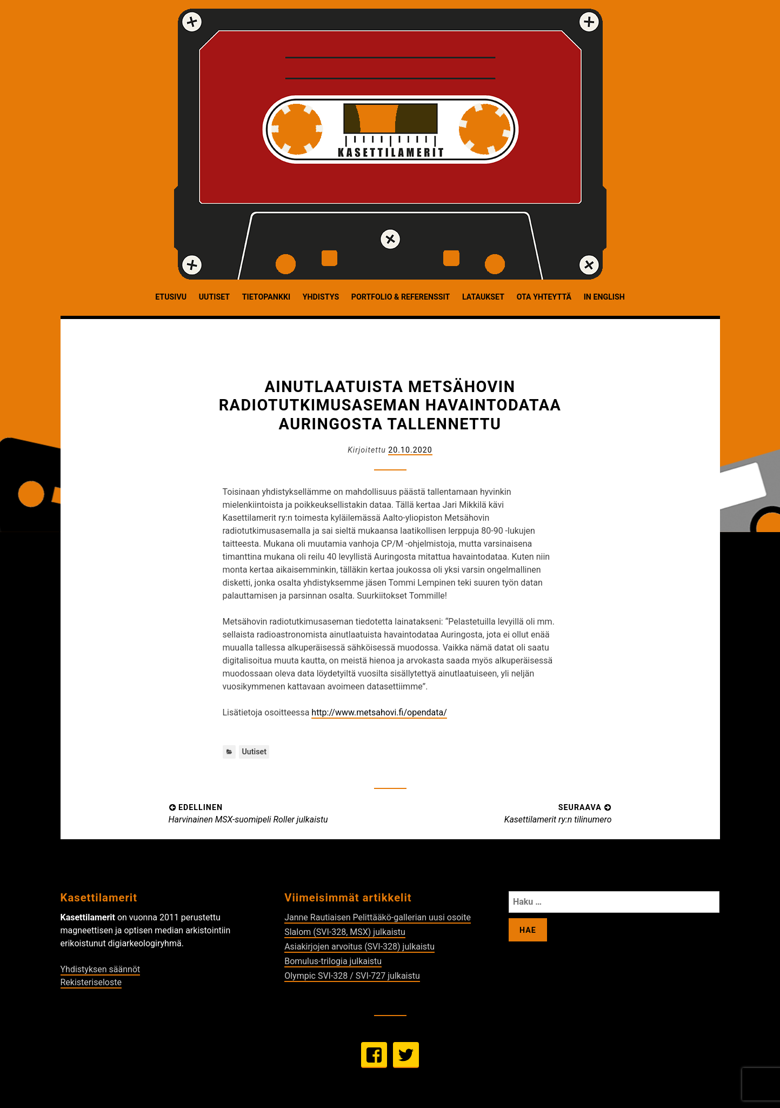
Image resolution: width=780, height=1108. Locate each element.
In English (604, 297)
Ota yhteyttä (544, 297)
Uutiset (214, 297)
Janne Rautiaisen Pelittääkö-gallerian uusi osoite (377, 917)
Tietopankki (266, 297)
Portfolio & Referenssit (400, 297)
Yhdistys (321, 297)
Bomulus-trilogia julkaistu (333, 961)
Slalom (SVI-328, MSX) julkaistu (344, 932)
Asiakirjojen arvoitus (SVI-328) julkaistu (359, 946)
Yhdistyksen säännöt (101, 969)
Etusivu (170, 297)
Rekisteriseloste (91, 982)
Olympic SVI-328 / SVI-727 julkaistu (352, 976)
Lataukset (483, 297)
